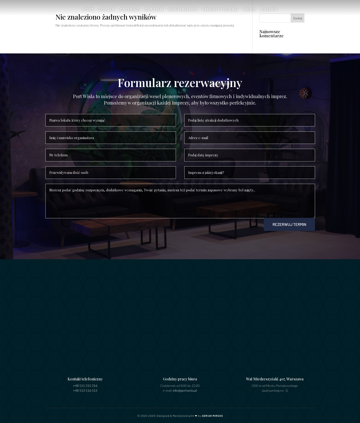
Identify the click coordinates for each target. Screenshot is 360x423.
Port (88, 12)
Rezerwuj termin (288, 222)
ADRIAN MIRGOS (212, 413)
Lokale (107, 12)
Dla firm (154, 12)
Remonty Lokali (220, 12)
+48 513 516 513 (85, 388)
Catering (130, 12)
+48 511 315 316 (85, 383)
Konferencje (183, 12)
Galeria (269, 12)
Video (249, 12)
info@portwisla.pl (185, 388)
